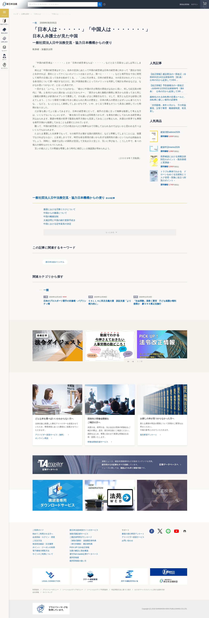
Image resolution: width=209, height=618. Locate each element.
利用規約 (36, 590)
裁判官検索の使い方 (78, 561)
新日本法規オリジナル (55, 262)
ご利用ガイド (38, 530)
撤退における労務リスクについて (59, 209)
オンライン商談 (41, 438)
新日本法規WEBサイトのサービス (84, 530)
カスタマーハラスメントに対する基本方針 (149, 590)
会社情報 (36, 592)
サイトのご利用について (43, 554)
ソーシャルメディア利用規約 (97, 590)
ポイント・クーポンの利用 (44, 547)
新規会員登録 (184, 4)
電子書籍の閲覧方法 (41, 551)
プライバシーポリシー (51, 590)
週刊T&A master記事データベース (84, 554)
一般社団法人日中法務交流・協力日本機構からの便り (74, 197)
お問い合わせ (127, 540)
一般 (35, 23)
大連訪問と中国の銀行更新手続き (59, 220)
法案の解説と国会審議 (79, 551)
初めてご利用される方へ (43, 534)
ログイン (194, 4)
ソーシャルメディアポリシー (72, 590)
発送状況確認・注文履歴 (43, 544)
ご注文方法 (37, 540)
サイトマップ (47, 592)
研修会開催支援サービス (98, 442)
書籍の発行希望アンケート (133, 534)
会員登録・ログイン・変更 (44, 537)
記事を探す (25, 14)
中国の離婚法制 (50, 216)
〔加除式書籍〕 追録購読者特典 (83, 540)
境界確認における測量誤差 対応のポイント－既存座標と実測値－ (174, 159)
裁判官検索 (74, 557)
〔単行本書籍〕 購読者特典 (81, 544)
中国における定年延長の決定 (57, 224)
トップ (15, 14)
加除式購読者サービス (79, 534)
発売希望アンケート (148, 435)
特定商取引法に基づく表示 (121, 590)
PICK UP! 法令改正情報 (79, 547)
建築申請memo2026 (170, 147)
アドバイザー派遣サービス (133, 537)
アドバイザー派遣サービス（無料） (50, 435)
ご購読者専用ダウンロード (81, 537)
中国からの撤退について (55, 213)
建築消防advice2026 (170, 132)
